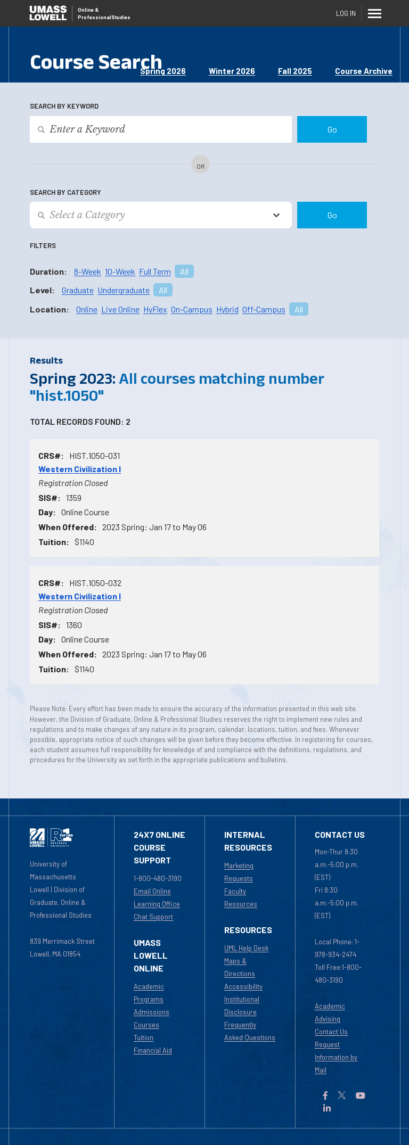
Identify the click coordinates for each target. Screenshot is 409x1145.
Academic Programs (149, 992)
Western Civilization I (79, 469)
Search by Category (65, 192)
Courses (146, 1024)
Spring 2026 (163, 71)
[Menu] (375, 13)
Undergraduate (123, 290)
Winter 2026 (232, 71)
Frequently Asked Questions (249, 1031)
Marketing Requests (238, 872)
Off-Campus (263, 309)
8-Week (87, 271)
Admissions (151, 1012)
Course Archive (363, 71)
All (184, 271)
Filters (43, 245)
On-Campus (191, 309)
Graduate (78, 290)
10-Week (120, 271)
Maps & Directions (239, 967)
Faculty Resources (240, 897)
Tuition (143, 1037)
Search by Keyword (64, 106)
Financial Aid (153, 1050)
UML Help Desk (246, 948)
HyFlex (155, 309)
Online (86, 309)
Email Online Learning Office (157, 897)
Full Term (155, 271)
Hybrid (227, 309)
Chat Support (153, 916)
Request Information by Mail (336, 1057)
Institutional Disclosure (241, 1005)
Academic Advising (330, 1012)
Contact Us (331, 1031)
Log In (346, 13)
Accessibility (243, 986)
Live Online (120, 309)
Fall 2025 (295, 71)
